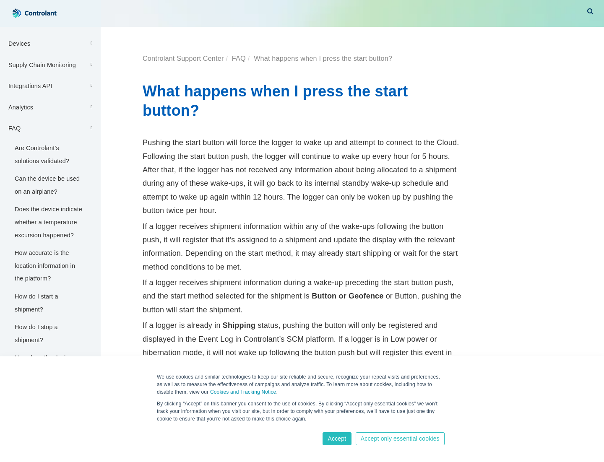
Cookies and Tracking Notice (243, 392)
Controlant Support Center (183, 58)
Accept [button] (337, 438)
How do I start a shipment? (36, 303)
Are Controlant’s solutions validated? (42, 154)
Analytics (51, 107)
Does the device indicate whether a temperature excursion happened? (48, 222)
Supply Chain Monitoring (51, 64)
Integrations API (51, 85)
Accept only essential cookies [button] (400, 438)
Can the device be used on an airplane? (47, 185)
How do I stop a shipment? (36, 333)
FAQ (51, 127)
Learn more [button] (171, 427)
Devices (51, 43)
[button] (590, 11)
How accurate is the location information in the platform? (45, 265)
